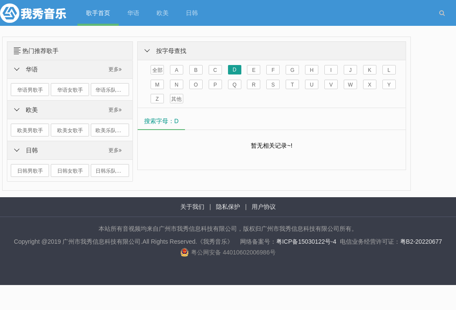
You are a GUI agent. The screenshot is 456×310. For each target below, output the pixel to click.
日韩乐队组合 (111, 171)
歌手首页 (98, 12)
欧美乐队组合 (111, 130)
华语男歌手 (30, 90)
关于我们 (192, 206)
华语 (133, 12)
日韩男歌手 (30, 171)
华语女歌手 (70, 90)
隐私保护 (228, 206)
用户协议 (264, 206)
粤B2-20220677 (421, 241)
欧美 (163, 12)
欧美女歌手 (70, 130)
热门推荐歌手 (40, 50)
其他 (176, 99)
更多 (115, 69)
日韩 (192, 12)
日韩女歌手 (70, 171)
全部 (157, 70)
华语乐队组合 (111, 90)
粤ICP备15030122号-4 (306, 241)
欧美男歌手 (30, 130)
